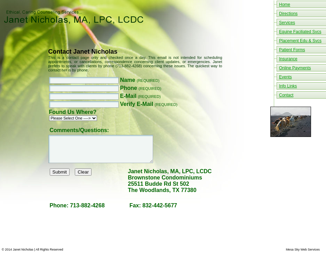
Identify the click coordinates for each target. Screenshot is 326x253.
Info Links (288, 86)
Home (284, 4)
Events (285, 77)
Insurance (288, 58)
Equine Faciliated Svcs (300, 31)
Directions (288, 13)
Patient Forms (292, 49)
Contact (286, 95)
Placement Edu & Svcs (300, 40)
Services (287, 22)
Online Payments (295, 68)
